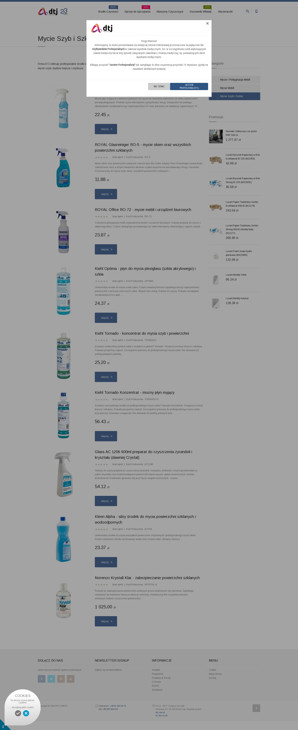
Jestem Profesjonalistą (189, 86)
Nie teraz (159, 86)
